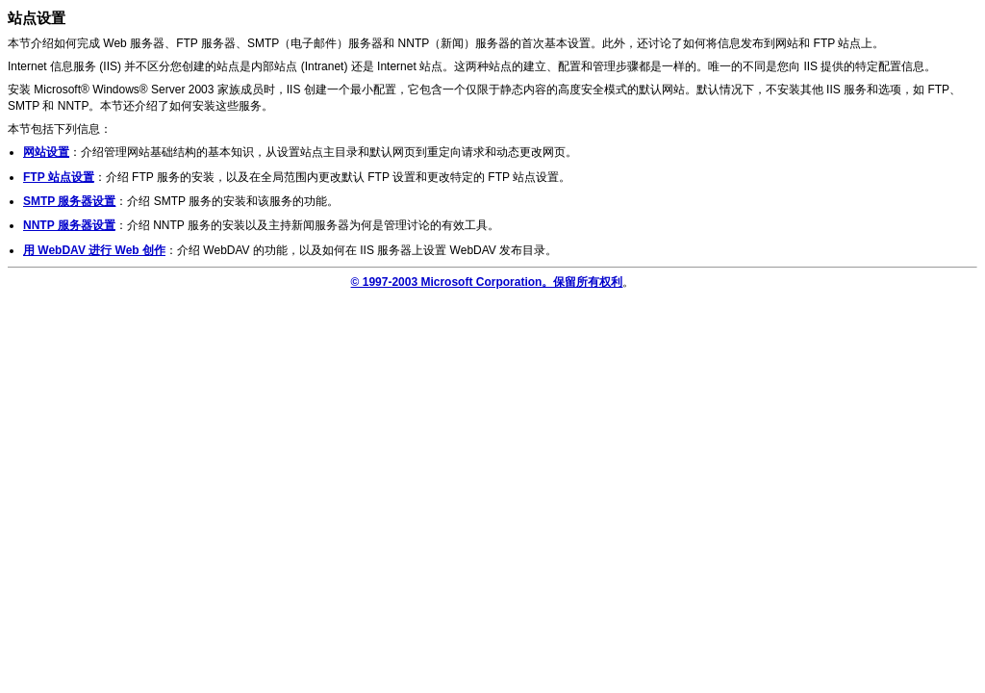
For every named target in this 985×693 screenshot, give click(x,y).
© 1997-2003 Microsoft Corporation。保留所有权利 (487, 282)
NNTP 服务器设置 (69, 225)
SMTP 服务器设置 (69, 201)
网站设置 (46, 152)
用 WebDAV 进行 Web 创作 (94, 250)
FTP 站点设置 (58, 177)
